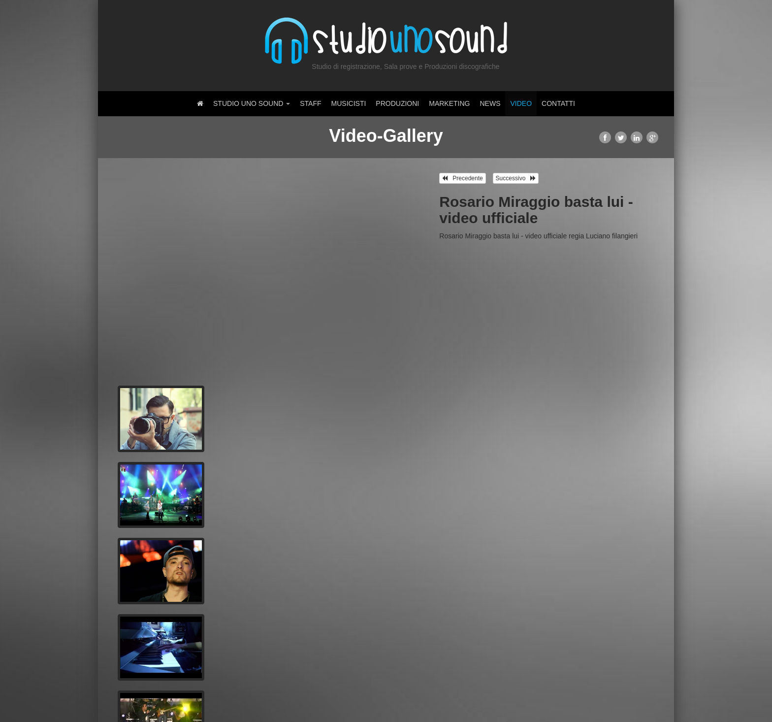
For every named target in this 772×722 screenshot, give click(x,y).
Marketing (449, 103)
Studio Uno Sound (251, 103)
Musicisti (348, 103)
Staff (310, 103)
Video (521, 103)
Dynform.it (182, 697)
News (490, 103)
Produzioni (397, 103)
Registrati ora (240, 654)
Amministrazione (634, 697)
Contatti (558, 103)
